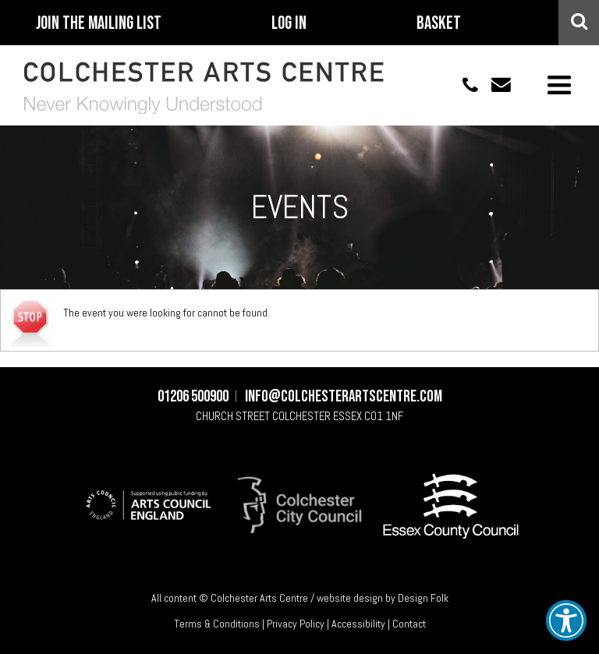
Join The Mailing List (98, 23)
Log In (289, 23)
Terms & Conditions (217, 624)
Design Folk (423, 598)
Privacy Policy (295, 624)
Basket (438, 23)
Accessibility (358, 624)
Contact (409, 624)
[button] (566, 620)
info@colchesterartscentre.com (494, 84)
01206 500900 (461, 84)
